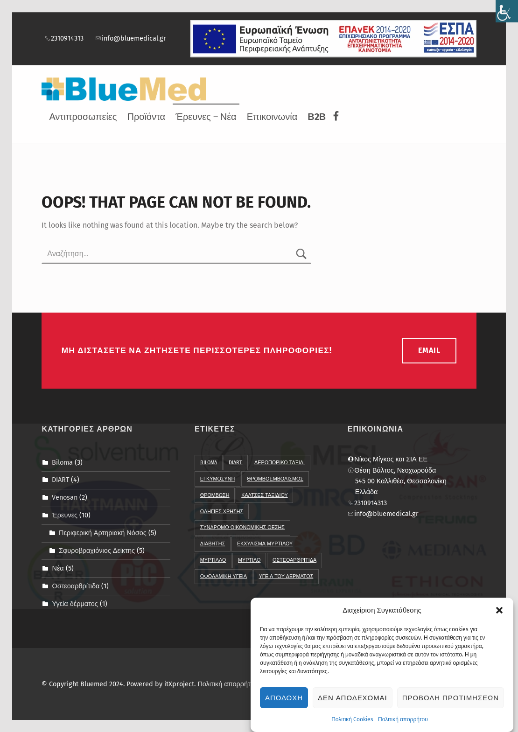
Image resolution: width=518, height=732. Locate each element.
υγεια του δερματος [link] (286, 576)
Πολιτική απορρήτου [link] (403, 722)
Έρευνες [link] (64, 515)
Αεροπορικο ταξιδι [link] (279, 463)
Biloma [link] (62, 462)
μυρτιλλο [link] (213, 560)
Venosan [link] (64, 497)
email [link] (429, 350)
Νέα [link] (57, 568)
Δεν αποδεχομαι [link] (352, 701)
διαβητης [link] (212, 544)
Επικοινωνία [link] (272, 116)
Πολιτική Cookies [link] (352, 722)
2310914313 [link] (64, 38)
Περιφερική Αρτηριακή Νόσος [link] (103, 533)
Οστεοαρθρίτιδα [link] (75, 586)
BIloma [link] (208, 463)
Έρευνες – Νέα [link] (205, 116)
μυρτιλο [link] (249, 560)
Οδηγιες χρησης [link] (221, 512)
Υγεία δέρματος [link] (75, 604)
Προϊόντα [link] (146, 116)
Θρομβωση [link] (215, 495)
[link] (507, 11)
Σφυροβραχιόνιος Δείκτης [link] (97, 550)
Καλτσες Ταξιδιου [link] (264, 495)
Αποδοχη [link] (284, 701)
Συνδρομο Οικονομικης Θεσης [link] (242, 527)
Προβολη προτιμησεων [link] (450, 701)
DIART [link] (60, 479)
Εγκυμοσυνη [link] (217, 479)
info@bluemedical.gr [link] (130, 38)
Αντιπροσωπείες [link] (83, 116)
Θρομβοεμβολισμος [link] (275, 479)
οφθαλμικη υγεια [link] (223, 576)
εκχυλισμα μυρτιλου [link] (265, 544)
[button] (499, 613)
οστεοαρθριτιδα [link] (294, 560)
